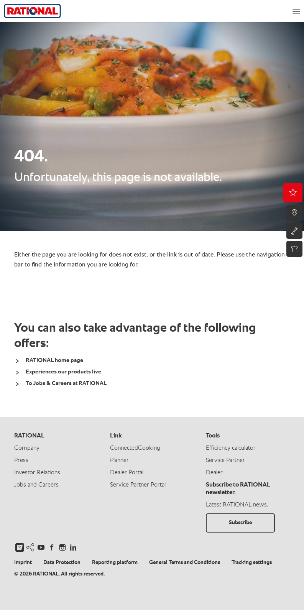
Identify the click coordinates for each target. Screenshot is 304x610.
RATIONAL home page (54, 360)
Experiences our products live (63, 372)
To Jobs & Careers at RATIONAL (66, 383)
